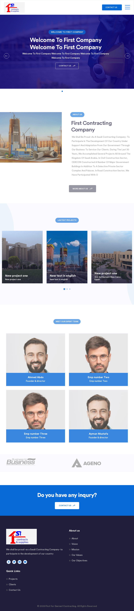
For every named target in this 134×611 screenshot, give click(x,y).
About (75, 538)
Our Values (77, 555)
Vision (75, 544)
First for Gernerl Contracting (61, 606)
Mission (75, 549)
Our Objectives (79, 560)
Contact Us (111, 7)
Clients (12, 584)
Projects (13, 579)
